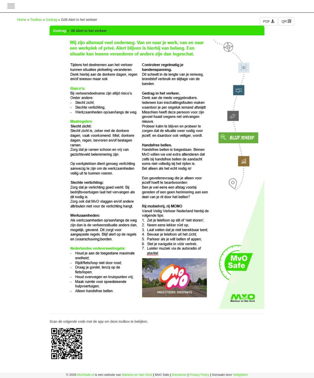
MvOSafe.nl (85, 375)
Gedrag (51, 20)
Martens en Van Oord (137, 375)
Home (21, 20)
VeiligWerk (240, 375)
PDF (268, 21)
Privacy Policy (199, 375)
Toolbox (36, 20)
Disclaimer (179, 375)
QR (286, 21)
